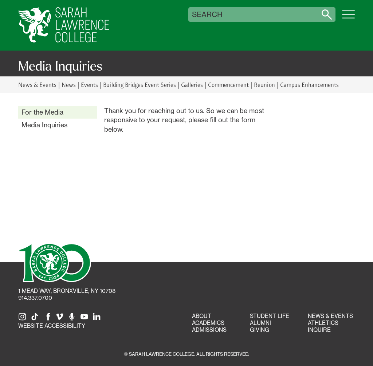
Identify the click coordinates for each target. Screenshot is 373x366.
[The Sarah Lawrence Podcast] (73, 318)
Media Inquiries (44, 125)
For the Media (42, 112)
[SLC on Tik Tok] (36, 318)
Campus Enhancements (309, 84)
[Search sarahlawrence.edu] (326, 14)
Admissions (209, 329)
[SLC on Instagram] (23, 318)
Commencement (228, 84)
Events (89, 84)
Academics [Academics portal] (208, 322)
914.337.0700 (35, 297)
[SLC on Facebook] (48, 318)
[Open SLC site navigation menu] (348, 18)
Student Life (269, 316)
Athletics (323, 322)
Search (207, 14)
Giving (259, 329)
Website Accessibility (51, 325)
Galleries (192, 84)
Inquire (319, 329)
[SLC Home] (63, 25)
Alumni (260, 322)
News (69, 84)
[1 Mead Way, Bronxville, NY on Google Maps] (66, 290)
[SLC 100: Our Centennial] (54, 262)
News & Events (37, 84)
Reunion (264, 84)
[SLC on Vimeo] (60, 318)
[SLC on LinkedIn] (98, 318)
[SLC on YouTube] (85, 318)
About (201, 316)
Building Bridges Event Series (139, 84)
